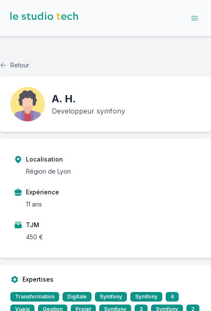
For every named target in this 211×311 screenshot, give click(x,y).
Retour (14, 65)
